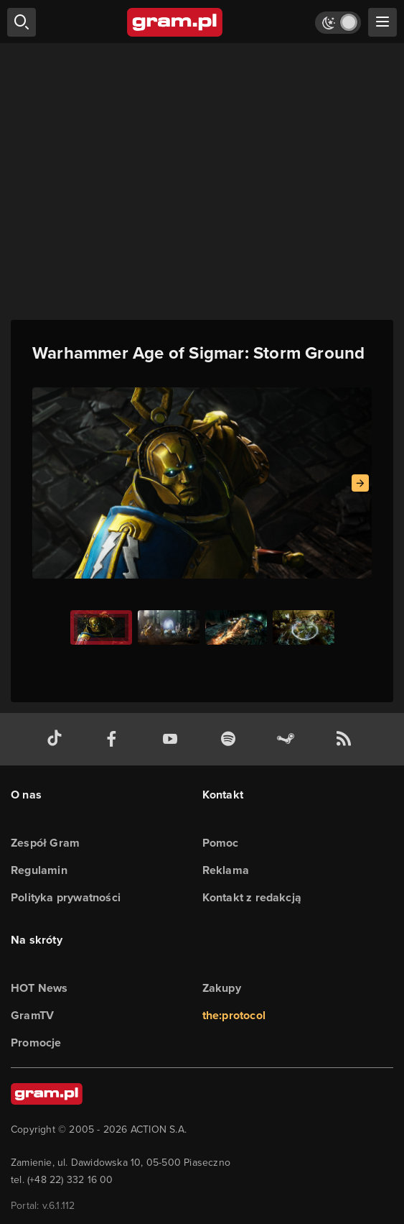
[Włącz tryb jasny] (338, 22)
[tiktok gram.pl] (57, 739)
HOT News (39, 988)
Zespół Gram (45, 842)
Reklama (225, 870)
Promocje (36, 1042)
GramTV (32, 1015)
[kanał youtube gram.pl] (172, 739)
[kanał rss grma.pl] (346, 739)
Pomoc (220, 842)
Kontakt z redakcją (252, 897)
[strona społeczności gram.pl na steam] (288, 739)
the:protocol (234, 1015)
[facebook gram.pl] (114, 739)
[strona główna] (175, 22)
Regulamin (39, 870)
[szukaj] (21, 22)
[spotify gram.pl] (231, 739)
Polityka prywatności (66, 897)
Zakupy (221, 988)
